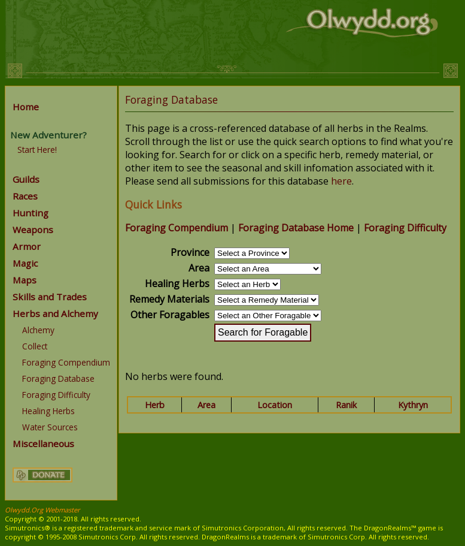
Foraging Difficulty (56, 394)
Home (26, 107)
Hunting (30, 213)
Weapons (33, 230)
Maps (25, 280)
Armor (27, 246)
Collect (34, 346)
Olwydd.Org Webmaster (42, 509)
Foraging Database (58, 378)
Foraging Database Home (296, 227)
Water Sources (50, 427)
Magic (25, 263)
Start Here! (37, 149)
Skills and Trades (50, 297)
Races (25, 196)
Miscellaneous (43, 444)
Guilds (26, 179)
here (341, 181)
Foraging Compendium (66, 362)
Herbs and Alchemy (55, 313)
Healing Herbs (48, 411)
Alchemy (38, 330)
